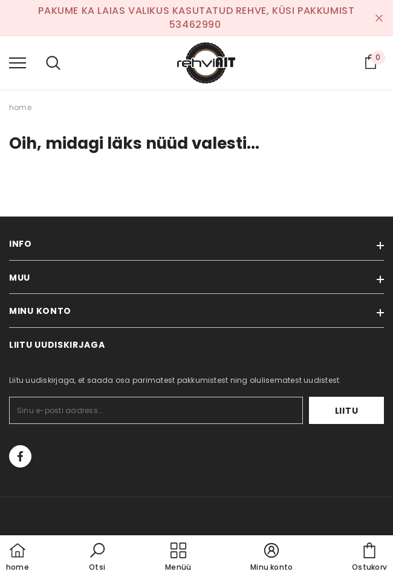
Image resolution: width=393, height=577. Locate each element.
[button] (97, 557)
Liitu (347, 411)
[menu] (17, 62)
